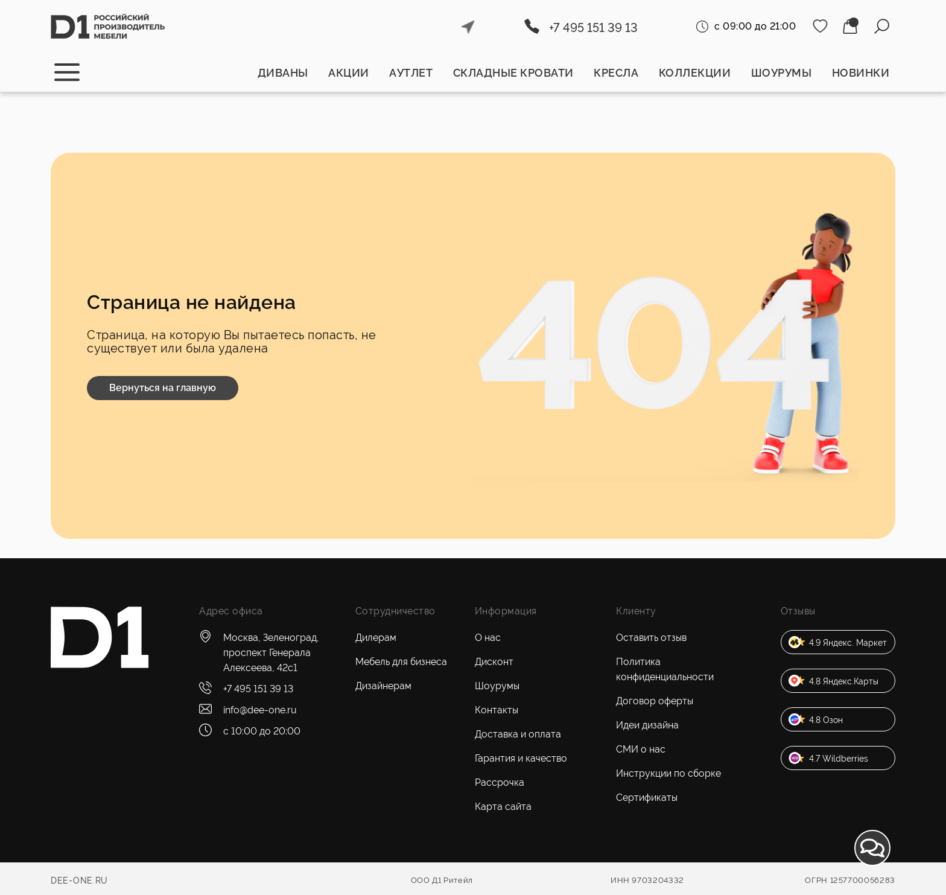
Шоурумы (781, 72)
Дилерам (375, 637)
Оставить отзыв (651, 637)
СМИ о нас (640, 749)
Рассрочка (499, 782)
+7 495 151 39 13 (593, 28)
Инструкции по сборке (668, 773)
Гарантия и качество (521, 758)
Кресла (616, 72)
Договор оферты (654, 701)
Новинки (861, 72)
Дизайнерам (383, 686)
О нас (488, 637)
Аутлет (411, 72)
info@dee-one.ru (260, 710)
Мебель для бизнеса (401, 661)
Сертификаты (647, 797)
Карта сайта (503, 806)
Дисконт (494, 661)
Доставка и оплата (518, 734)
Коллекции (695, 72)
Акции (348, 72)
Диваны (283, 72)
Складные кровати (513, 72)
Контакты (496, 710)
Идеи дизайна (647, 725)
